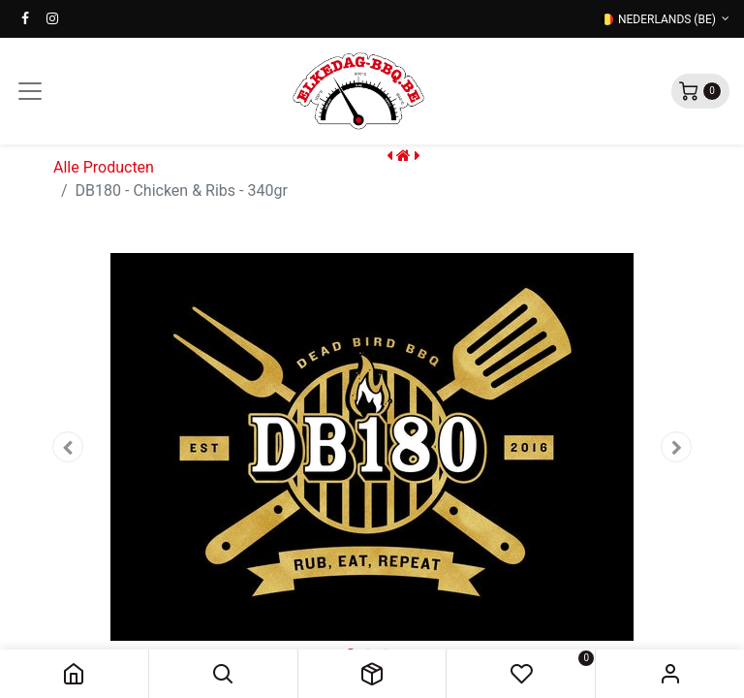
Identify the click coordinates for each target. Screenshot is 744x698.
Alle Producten (103, 167)
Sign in (670, 674)
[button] (223, 674)
